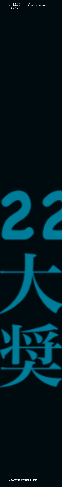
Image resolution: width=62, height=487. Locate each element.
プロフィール (22, 5)
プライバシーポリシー (41, 5)
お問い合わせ (30, 5)
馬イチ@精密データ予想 (16, 4)
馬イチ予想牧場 (13, 5)
